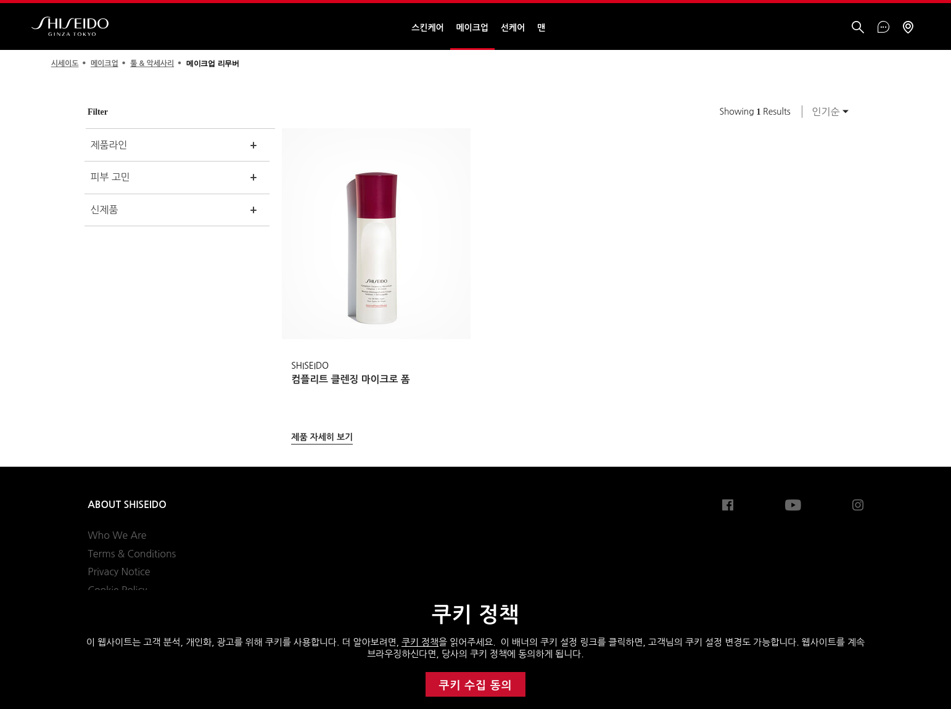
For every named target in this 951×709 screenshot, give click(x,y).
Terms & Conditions (132, 554)
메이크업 (472, 27)
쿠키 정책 (419, 642)
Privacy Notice (119, 571)
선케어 (513, 27)
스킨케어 (427, 27)
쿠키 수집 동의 (476, 685)
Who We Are (117, 535)
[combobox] (827, 111)
